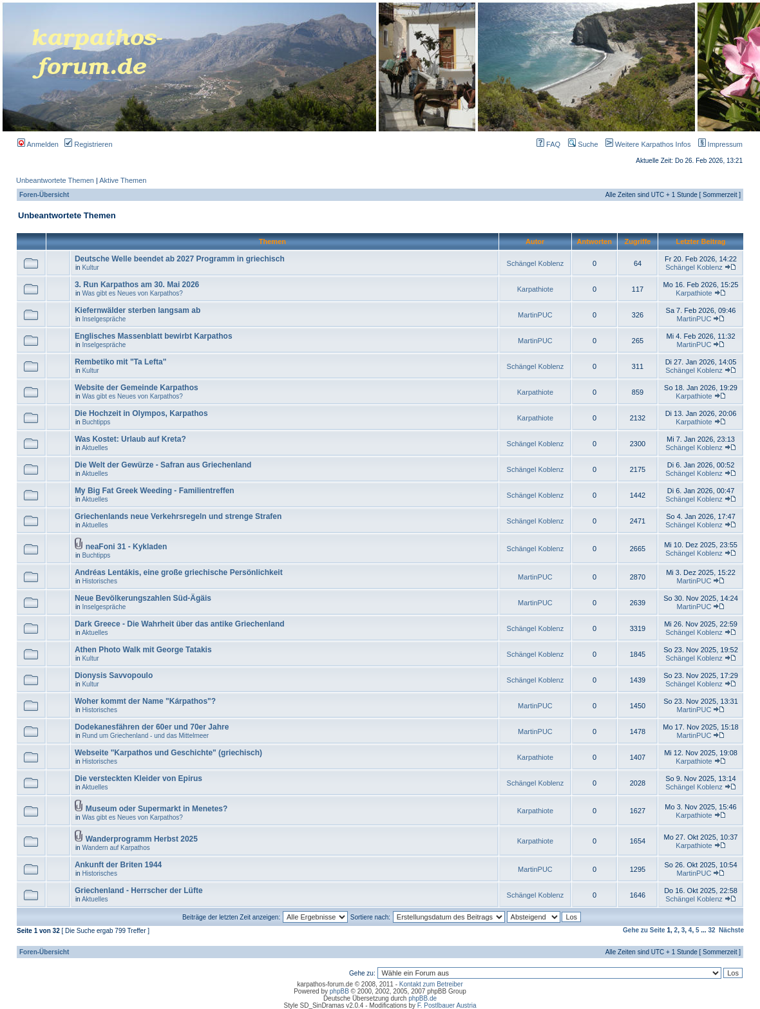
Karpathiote (535, 289)
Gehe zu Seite (644, 930)
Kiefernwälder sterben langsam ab (137, 310)
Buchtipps (96, 422)
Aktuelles (95, 447)
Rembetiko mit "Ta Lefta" (121, 361)
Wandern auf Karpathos (115, 847)
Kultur (90, 267)
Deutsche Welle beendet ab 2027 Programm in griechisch (180, 258)
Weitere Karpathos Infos (645, 144)
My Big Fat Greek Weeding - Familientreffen (154, 490)
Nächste (731, 930)
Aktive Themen (122, 180)
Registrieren (88, 144)
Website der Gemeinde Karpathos (136, 387)
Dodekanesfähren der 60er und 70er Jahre (152, 726)
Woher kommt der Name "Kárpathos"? (145, 701)
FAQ (548, 144)
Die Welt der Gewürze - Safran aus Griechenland (163, 464)
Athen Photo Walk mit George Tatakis (143, 649)
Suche (583, 144)
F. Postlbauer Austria (447, 1005)
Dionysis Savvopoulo (114, 675)
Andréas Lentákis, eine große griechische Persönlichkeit (179, 572)
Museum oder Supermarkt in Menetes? (157, 808)
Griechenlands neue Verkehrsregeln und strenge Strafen (178, 516)
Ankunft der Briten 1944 (118, 864)
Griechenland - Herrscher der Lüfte (139, 890)
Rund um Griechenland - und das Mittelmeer (145, 735)
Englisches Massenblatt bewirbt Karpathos (154, 336)
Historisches (99, 581)
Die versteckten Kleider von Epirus (138, 778)
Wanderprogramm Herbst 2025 (142, 839)
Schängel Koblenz (535, 263)
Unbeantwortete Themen (55, 180)
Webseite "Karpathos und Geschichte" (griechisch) (168, 752)
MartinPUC (535, 315)
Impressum (718, 144)
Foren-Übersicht (44, 194)
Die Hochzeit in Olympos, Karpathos (141, 413)
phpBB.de (422, 998)
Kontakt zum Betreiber (431, 984)
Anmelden (38, 144)
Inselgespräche (104, 319)
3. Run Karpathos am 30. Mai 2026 (137, 284)
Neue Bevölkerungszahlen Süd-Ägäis (143, 598)
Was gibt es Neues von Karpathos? (132, 293)
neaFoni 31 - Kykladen (126, 546)
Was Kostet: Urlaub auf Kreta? (130, 439)
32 (711, 930)
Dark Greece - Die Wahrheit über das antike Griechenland (180, 623)
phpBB (339, 991)
